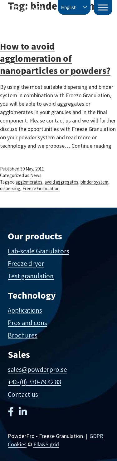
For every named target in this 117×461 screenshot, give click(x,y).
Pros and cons (27, 323)
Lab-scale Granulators (38, 251)
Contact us (23, 394)
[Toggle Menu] (103, 7)
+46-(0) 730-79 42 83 (34, 382)
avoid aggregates (61, 182)
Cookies (17, 444)
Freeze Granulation (41, 188)
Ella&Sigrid (46, 444)
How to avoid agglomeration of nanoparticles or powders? (55, 58)
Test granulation (31, 276)
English (68, 7)
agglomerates (29, 182)
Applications (25, 310)
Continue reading (91, 145)
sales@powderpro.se (37, 369)
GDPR (96, 435)
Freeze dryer (26, 263)
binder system (94, 182)
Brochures (22, 335)
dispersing (10, 188)
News (35, 175)
